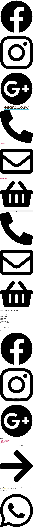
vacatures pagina (5, 488)
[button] (16, 211)
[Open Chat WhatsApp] (16, 529)
